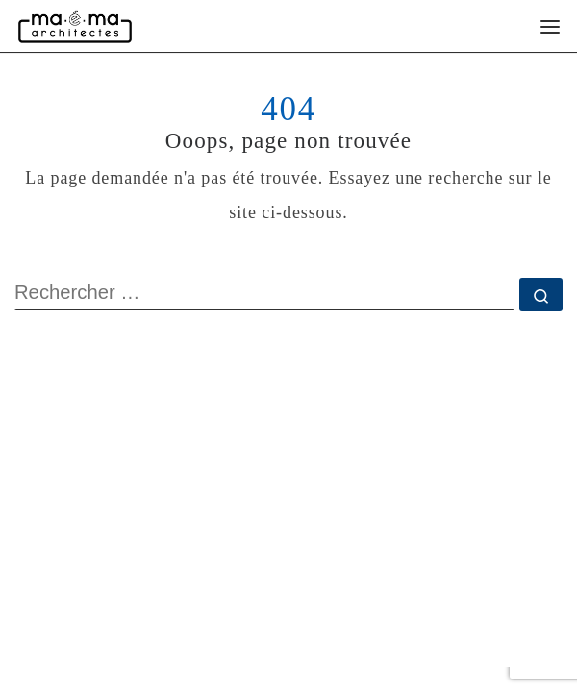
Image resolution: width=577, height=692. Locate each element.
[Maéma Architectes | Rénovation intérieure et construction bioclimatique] (75, 26)
